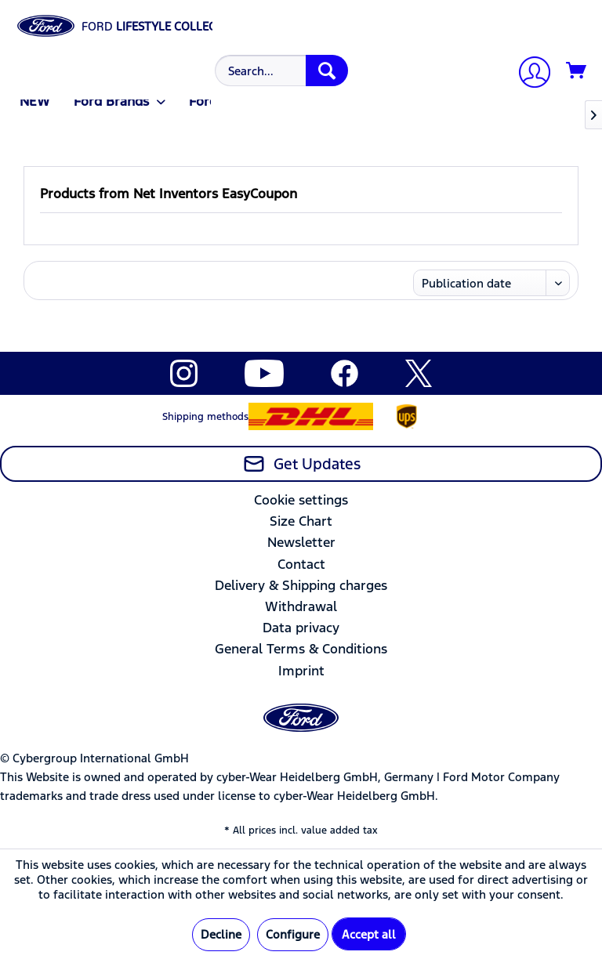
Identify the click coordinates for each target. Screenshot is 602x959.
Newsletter (301, 542)
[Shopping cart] (577, 71)
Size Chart (301, 521)
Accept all (369, 934)
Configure (293, 934)
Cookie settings (301, 499)
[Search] (327, 70)
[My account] (528, 74)
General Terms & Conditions (301, 648)
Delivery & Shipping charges (301, 585)
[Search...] (281, 70)
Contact (301, 564)
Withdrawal (301, 606)
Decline (221, 934)
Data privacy (301, 627)
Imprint (301, 670)
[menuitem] (279, 70)
